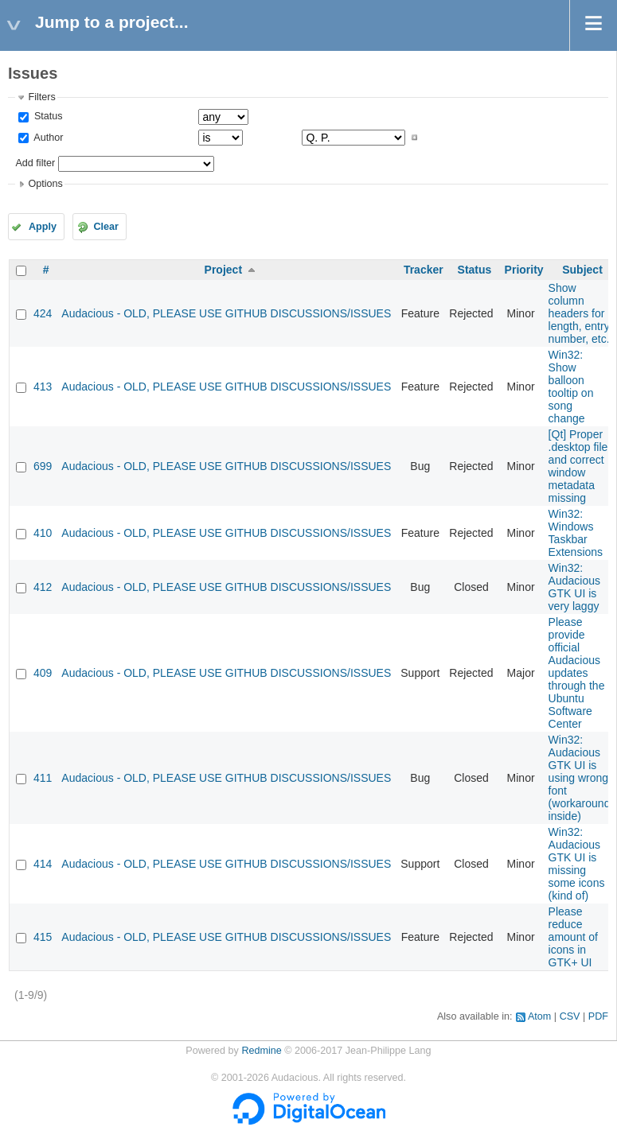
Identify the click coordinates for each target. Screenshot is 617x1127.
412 (42, 587)
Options (45, 183)
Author (47, 137)
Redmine (261, 1050)
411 (42, 777)
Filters (41, 97)
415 (42, 937)
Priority (524, 269)
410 (42, 533)
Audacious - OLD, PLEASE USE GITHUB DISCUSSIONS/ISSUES (226, 313)
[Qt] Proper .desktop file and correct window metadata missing (578, 466)
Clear (106, 226)
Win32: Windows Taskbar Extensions (576, 532)
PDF (598, 1016)
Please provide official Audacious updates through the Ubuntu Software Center (577, 673)
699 (42, 466)
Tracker (423, 269)
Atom (539, 1016)
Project (223, 269)
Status (46, 116)
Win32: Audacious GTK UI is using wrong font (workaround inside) (580, 777)
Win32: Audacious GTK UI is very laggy (574, 587)
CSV (570, 1016)
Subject (582, 269)
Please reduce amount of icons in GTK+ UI (573, 937)
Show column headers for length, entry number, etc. (579, 313)
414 (42, 863)
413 (42, 386)
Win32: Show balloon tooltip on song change (571, 386)
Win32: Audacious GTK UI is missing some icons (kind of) (577, 864)
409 (42, 672)
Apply (43, 226)
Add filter (35, 163)
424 (42, 313)
